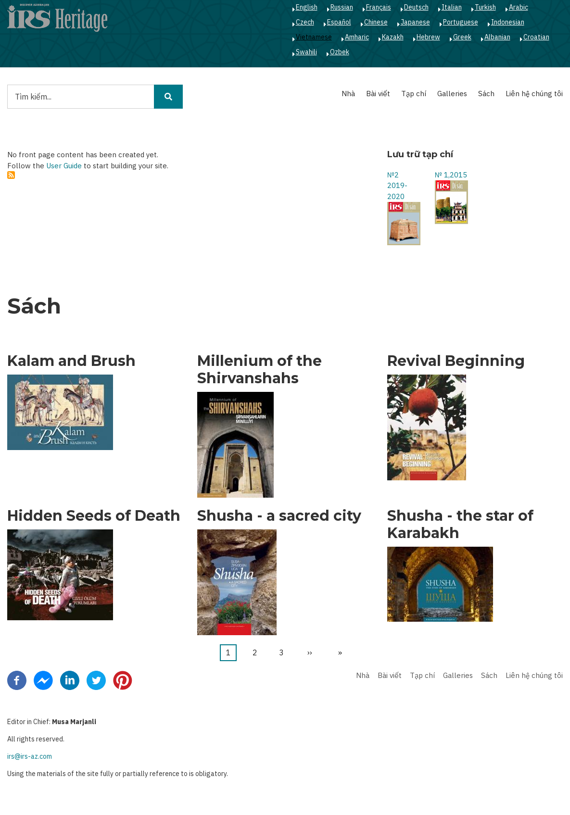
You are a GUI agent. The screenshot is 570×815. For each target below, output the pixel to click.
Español (339, 22)
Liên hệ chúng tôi (534, 93)
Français (378, 7)
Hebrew (428, 37)
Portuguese (460, 22)
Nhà (348, 93)
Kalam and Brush (71, 361)
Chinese (376, 22)
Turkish (485, 7)
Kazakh (393, 37)
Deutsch (416, 7)
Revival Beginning (456, 361)
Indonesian (507, 22)
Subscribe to (11, 175)
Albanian (497, 37)
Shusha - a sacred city (279, 516)
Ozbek (339, 52)
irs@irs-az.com (29, 756)
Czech (305, 22)
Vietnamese (314, 37)
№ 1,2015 (451, 174)
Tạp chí (413, 93)
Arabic (518, 7)
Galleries (452, 93)
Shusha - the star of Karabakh (460, 524)
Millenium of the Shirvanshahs (259, 369)
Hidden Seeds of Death (93, 516)
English (306, 7)
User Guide (64, 165)
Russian (341, 7)
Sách (486, 93)
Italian (452, 7)
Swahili (306, 52)
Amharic (357, 37)
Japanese (415, 22)
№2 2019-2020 (397, 185)
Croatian (536, 37)
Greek (462, 37)
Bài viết (378, 93)
